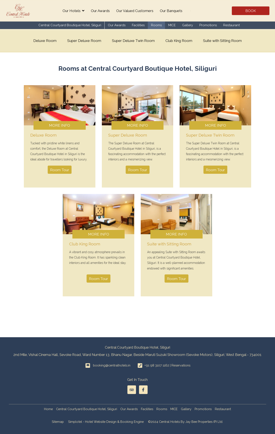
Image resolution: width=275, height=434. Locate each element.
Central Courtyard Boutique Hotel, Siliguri (69, 25)
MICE (172, 25)
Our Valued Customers (134, 11)
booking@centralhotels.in (111, 365)
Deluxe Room (45, 40)
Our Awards (100, 11)
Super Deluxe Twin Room (133, 40)
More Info (59, 125)
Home (48, 409)
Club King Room (178, 40)
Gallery (187, 25)
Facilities (138, 25)
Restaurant (231, 25)
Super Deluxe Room (84, 40)
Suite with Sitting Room (222, 40)
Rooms (156, 25)
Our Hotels (73, 10)
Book (250, 11)
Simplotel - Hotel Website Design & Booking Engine (106, 421)
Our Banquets (171, 11)
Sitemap (58, 421)
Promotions (208, 25)
